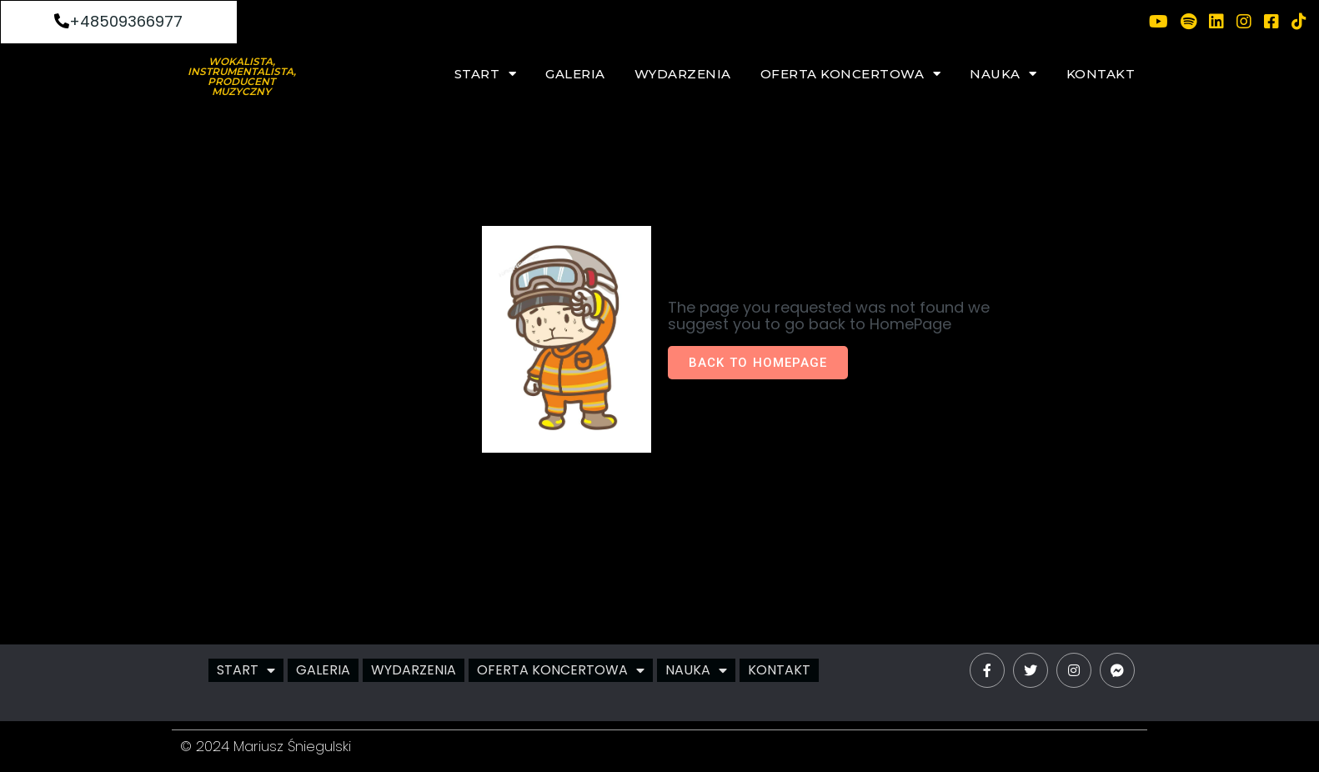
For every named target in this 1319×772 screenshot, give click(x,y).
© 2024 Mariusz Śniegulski (265, 746)
